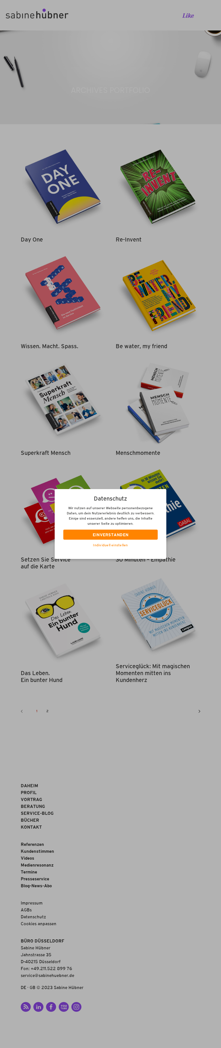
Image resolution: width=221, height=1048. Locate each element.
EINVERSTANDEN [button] (111, 535)
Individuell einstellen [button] (110, 545)
